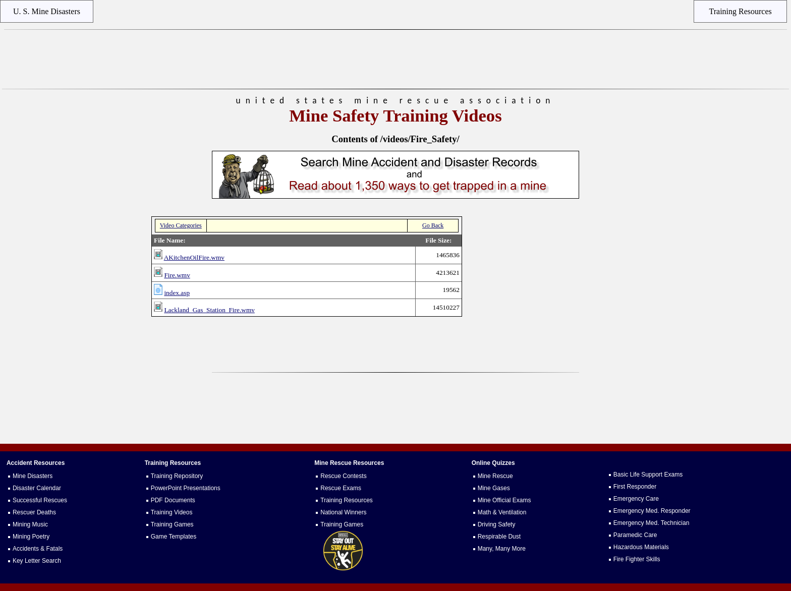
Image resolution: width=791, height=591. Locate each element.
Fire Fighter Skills (636, 559)
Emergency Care (636, 498)
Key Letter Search (37, 560)
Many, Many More (502, 548)
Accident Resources (36, 462)
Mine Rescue (495, 476)
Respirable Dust (499, 536)
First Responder (634, 486)
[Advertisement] (395, 59)
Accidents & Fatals (38, 548)
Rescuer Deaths (34, 512)
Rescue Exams (340, 488)
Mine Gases (494, 488)
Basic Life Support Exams (648, 474)
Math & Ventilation (502, 512)
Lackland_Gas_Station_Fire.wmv (209, 310)
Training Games (172, 524)
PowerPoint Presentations (185, 488)
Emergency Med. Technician (651, 522)
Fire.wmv (177, 275)
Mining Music (30, 524)
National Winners (343, 512)
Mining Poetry (31, 536)
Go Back (432, 225)
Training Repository (177, 476)
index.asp (177, 293)
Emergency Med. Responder (652, 510)
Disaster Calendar (37, 488)
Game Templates (174, 536)
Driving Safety (497, 524)
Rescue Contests (343, 476)
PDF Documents (173, 500)
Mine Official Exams (504, 500)
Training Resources (346, 500)
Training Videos (172, 512)
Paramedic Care (635, 535)
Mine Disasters (32, 476)
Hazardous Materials (641, 547)
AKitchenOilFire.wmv (194, 257)
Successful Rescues (40, 500)
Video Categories (181, 225)
